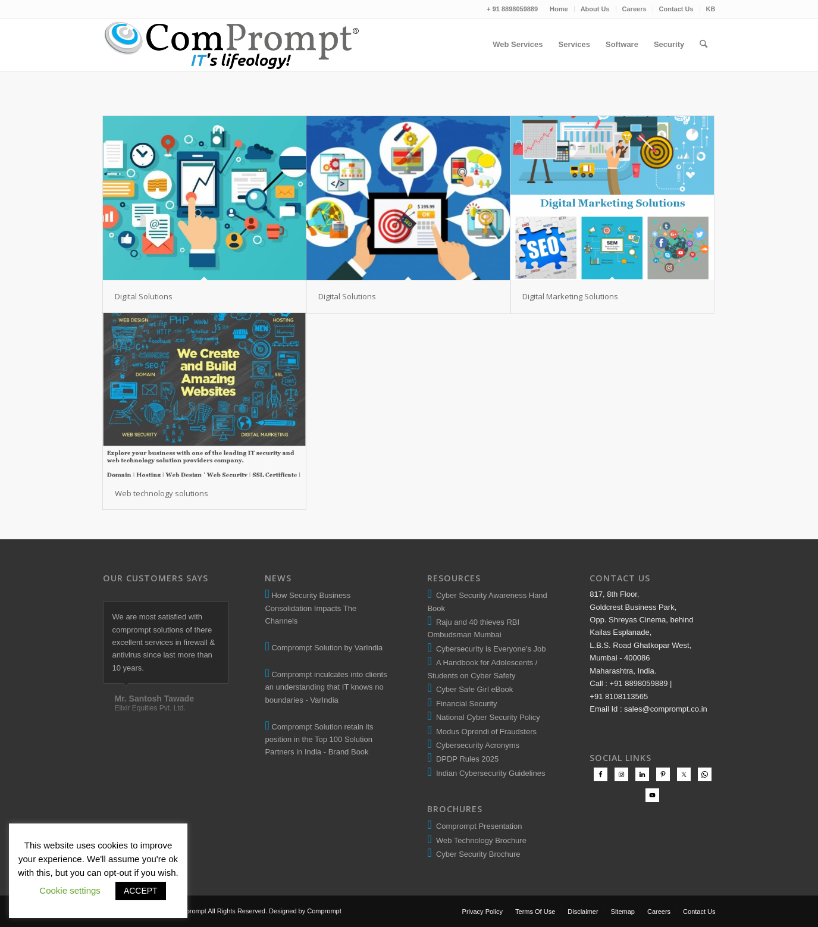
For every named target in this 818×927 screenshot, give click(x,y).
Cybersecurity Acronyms (475, 745)
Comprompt (324, 911)
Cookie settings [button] (70, 890)
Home (559, 8)
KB (711, 8)
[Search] (703, 44)
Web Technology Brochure (479, 840)
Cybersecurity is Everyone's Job (489, 648)
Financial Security (464, 703)
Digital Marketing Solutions (570, 296)
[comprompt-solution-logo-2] (232, 44)
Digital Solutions (144, 296)
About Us (595, 8)
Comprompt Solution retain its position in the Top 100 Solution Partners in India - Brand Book (319, 739)
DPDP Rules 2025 (465, 758)
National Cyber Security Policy (486, 717)
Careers (634, 8)
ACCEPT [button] (141, 890)
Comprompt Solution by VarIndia (327, 647)
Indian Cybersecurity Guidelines (489, 773)
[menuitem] (559, 9)
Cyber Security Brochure (476, 854)
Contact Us (676, 8)
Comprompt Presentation (478, 826)
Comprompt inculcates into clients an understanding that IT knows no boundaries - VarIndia (326, 687)
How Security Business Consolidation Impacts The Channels (310, 608)
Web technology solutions (161, 493)
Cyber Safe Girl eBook (472, 689)
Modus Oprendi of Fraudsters (484, 731)
